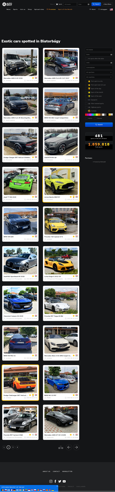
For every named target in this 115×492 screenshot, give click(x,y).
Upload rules (39, 9)
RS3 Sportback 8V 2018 (15, 276)
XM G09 (10, 237)
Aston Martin (49, 197)
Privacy (71, 486)
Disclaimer (81, 486)
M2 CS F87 (52, 395)
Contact (56, 471)
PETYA (8, 239)
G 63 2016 (19, 78)
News (52, 4)
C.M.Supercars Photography (14, 279)
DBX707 (57, 197)
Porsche (47, 237)
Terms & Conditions (57, 486)
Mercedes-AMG (9, 78)
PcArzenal (9, 160)
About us (46, 471)
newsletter (67, 471)
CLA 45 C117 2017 (62, 78)
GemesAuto (50, 437)
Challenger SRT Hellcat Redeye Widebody (24, 395)
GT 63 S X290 (61, 435)
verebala (8, 80)
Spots (60, 4)
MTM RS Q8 (52, 157)
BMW (46, 118)
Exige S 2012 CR (55, 276)
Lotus (46, 276)
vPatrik (49, 398)
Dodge (6, 157)
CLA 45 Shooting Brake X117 (25, 118)
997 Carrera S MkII (16, 435)
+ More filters (107, 4)
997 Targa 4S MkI (57, 316)
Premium (51, 9)
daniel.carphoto (51, 80)
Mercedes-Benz (50, 356)
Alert (93, 9)
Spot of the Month (65, 9)
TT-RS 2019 (11, 197)
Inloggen (102, 9)
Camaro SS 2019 (17, 316)
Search (96, 4)
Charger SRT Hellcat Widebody (20, 157)
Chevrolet (7, 316)
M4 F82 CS (11, 356)
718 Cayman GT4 (57, 237)
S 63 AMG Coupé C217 (64, 356)
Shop (30, 9)
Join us (22, 9)
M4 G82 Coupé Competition (58, 118)
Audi (46, 157)
